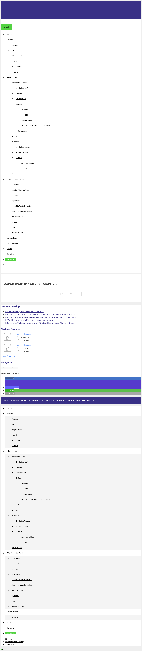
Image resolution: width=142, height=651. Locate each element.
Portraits (15, 72)
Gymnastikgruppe (24, 334)
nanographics (48, 400)
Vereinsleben (13, 238)
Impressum (78, 400)
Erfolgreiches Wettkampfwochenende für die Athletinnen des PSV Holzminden (39, 323)
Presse (15, 61)
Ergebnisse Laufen (22, 88)
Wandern (15, 243)
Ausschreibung (17, 185)
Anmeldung (16, 195)
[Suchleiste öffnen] (2, 21)
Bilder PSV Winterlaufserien (22, 206)
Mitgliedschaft (17, 56)
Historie (20, 157)
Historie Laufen (21, 131)
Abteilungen (13, 77)
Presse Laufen (21, 99)
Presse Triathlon (22, 152)
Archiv (18, 67)
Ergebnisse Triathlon (23, 147)
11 (79, 293)
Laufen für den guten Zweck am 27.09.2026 (24, 311)
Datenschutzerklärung (14, 641)
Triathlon (16, 141)
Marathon (25, 109)
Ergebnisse (16, 201)
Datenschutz (89, 400)
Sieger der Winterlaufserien (22, 211)
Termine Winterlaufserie (20, 190)
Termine (10, 254)
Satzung (14, 50)
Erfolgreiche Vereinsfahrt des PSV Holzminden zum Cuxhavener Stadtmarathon (40, 314)
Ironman (23, 168)
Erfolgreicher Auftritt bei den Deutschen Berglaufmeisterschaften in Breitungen (40, 317)
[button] (7, 264)
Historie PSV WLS (18, 233)
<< (62, 294)
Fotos (9, 248)
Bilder (27, 115)
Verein (11, 40)
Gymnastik (15, 136)
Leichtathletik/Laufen (20, 82)
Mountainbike (17, 174)
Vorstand (15, 45)
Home (9, 34)
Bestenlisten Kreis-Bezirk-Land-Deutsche (35, 126)
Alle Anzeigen (9, 356)
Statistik (20, 104)
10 (75, 293)
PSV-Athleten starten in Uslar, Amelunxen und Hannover (30, 320)
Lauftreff (19, 93)
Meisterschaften (26, 120)
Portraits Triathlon (27, 163)
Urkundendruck (17, 217)
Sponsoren (15, 222)
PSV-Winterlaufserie (16, 179)
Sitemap (8, 639)
